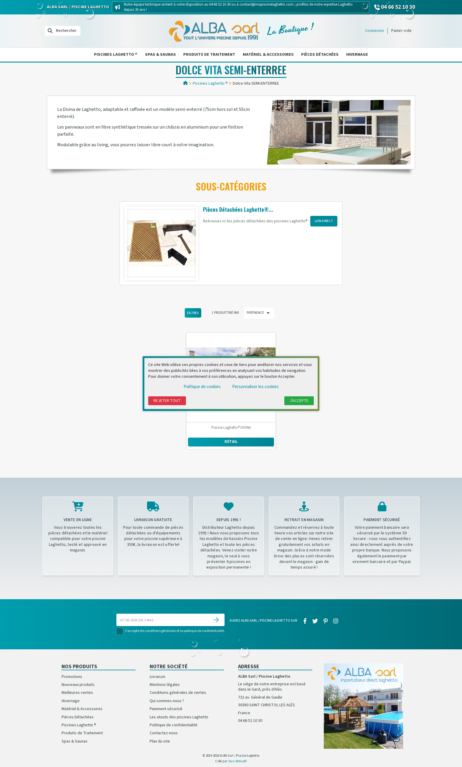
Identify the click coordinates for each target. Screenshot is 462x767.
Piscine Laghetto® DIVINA (231, 428)
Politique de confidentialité (173, 725)
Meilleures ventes (77, 693)
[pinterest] (326, 621)
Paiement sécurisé (166, 709)
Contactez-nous (164, 733)
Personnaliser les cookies (255, 387)
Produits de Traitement (209, 54)
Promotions (72, 677)
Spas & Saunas (160, 54)
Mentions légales (165, 685)
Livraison (157, 677)
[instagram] (336, 621)
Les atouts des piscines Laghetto (179, 717)
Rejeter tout (167, 401)
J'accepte (299, 401)
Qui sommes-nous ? (167, 701)
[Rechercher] (62, 31)
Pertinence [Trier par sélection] (259, 312)
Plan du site (160, 741)
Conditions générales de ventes (178, 693)
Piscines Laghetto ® (115, 54)
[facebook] (304, 621)
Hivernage (357, 54)
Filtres (193, 313)
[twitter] (315, 621)
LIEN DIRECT (324, 221)
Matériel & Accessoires (268, 54)
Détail (231, 441)
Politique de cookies (202, 387)
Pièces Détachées (320, 54)
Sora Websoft (237, 761)
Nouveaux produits (78, 685)
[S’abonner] (216, 619)
